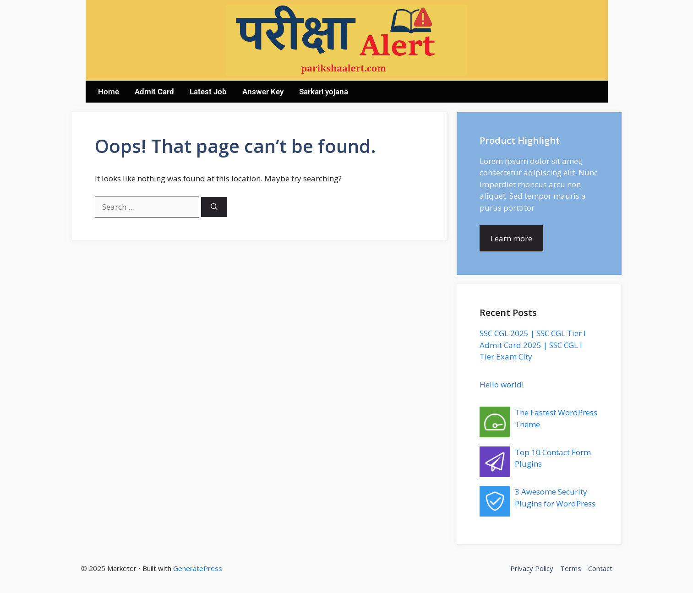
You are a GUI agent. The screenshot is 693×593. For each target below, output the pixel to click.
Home (108, 91)
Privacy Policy (531, 568)
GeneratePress (197, 568)
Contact (600, 568)
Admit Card (154, 91)
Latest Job (208, 91)
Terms (570, 568)
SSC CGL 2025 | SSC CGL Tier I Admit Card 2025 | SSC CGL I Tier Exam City (533, 345)
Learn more (511, 238)
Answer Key (263, 91)
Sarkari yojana (323, 91)
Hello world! (502, 384)
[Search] (214, 207)
